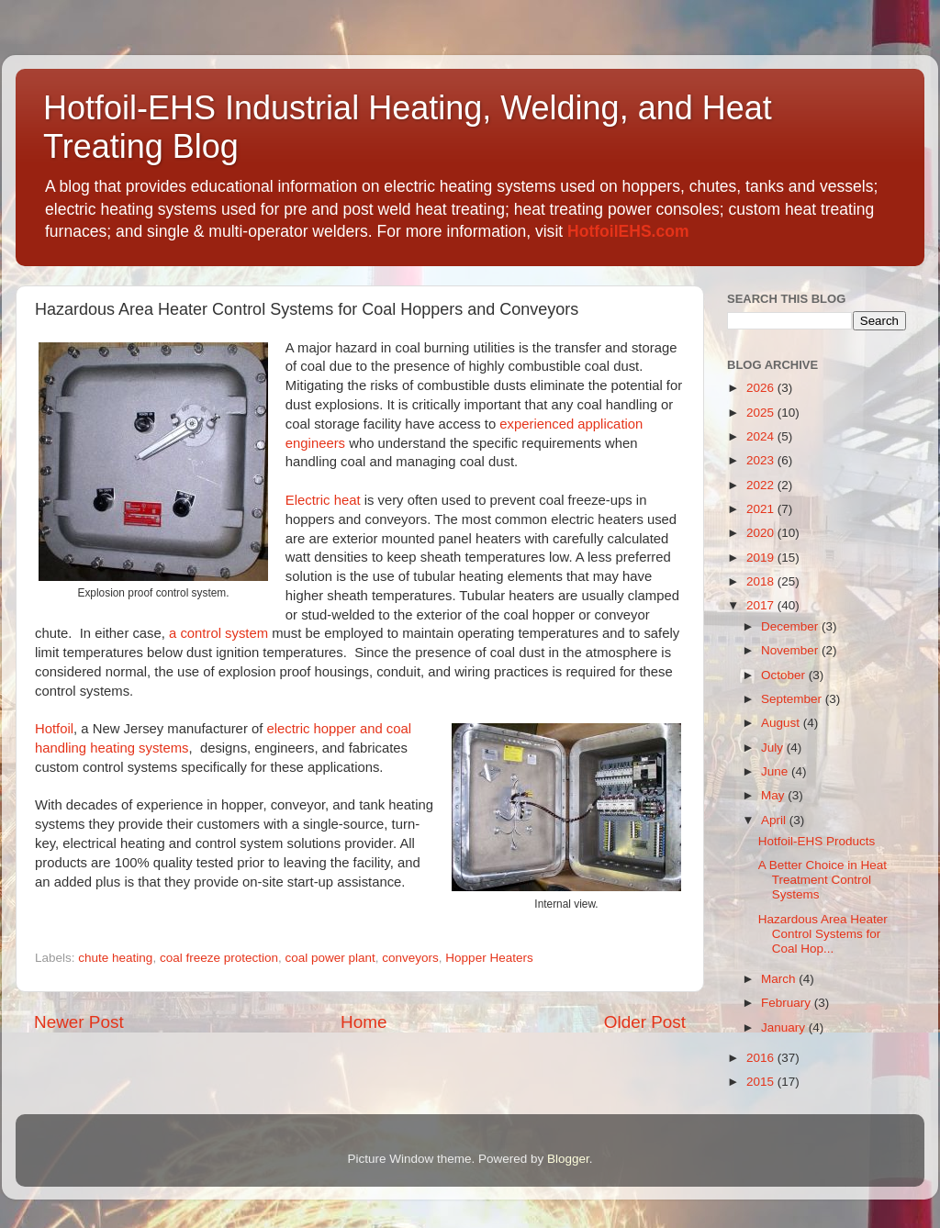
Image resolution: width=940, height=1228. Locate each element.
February (787, 1003)
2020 (762, 533)
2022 (762, 485)
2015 (762, 1081)
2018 (762, 581)
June (776, 771)
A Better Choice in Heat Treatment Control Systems (822, 879)
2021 (762, 509)
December (791, 626)
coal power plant (330, 958)
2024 (762, 436)
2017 (762, 605)
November (791, 650)
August (782, 723)
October (785, 675)
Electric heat (323, 500)
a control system (218, 633)
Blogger (568, 1159)
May (774, 795)
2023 (762, 460)
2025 (762, 412)
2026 (762, 388)
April (775, 820)
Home (363, 1022)
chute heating (115, 958)
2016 (762, 1058)
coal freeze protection (219, 958)
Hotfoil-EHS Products (817, 841)
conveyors (410, 958)
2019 (762, 557)
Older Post (645, 1022)
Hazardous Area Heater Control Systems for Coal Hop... (823, 933)
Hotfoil (54, 728)
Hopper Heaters (488, 958)
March (780, 979)
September (793, 699)
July (774, 747)
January (785, 1027)
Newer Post (79, 1022)
